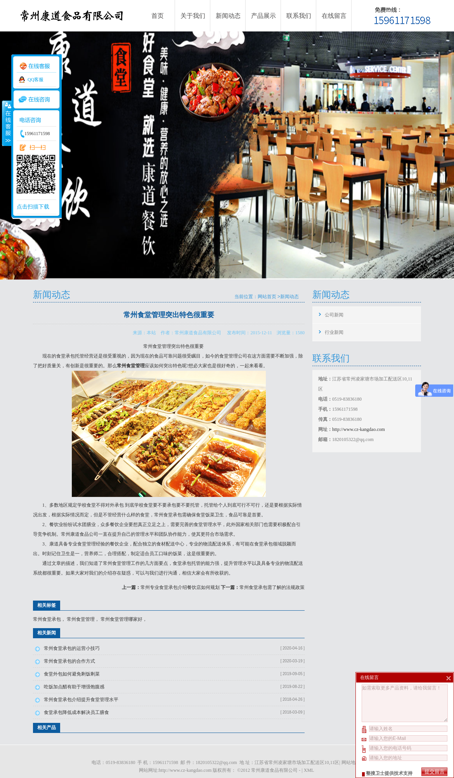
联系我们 (298, 15)
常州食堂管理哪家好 (121, 619)
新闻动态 (228, 15)
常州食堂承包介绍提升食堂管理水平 (81, 699)
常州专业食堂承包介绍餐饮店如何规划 (180, 587)
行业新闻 (334, 332)
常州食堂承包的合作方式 (69, 661)
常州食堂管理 (81, 619)
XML (309, 770)
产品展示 (263, 15)
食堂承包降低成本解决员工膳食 (76, 712)
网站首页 (267, 296)
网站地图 (350, 762)
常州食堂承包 (168, 515)
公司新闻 (334, 315)
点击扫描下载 (33, 207)
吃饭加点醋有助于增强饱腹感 (74, 686)
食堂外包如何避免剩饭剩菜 (72, 674)
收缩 (6, 123)
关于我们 (192, 15)
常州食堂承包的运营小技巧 (72, 648)
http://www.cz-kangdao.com (358, 429)
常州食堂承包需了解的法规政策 (272, 587)
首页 (157, 15)
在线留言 (334, 15)
